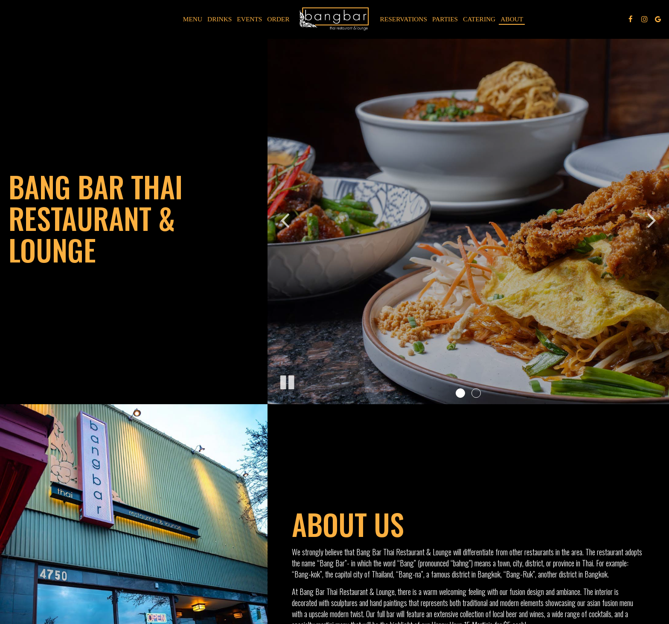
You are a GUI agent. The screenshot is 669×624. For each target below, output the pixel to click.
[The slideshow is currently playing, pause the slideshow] (286, 380)
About (511, 19)
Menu (192, 19)
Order (278, 19)
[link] (335, 19)
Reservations (404, 19)
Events (249, 19)
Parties (445, 19)
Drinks (219, 19)
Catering (479, 19)
